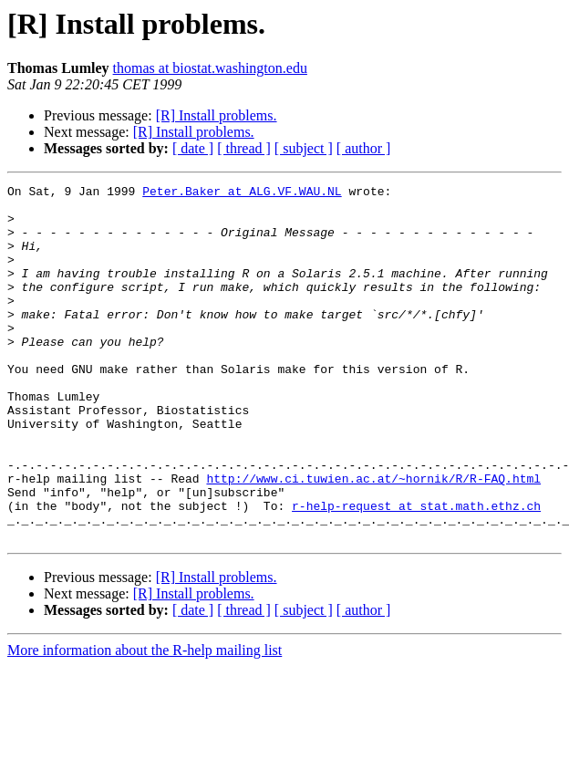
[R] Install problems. (216, 115)
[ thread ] (244, 148)
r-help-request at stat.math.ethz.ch (416, 571)
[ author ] (363, 148)
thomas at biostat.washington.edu (210, 68)
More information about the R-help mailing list (144, 721)
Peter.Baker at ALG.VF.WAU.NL (241, 193)
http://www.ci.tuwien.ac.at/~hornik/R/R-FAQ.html (373, 538)
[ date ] (192, 148)
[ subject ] (303, 148)
